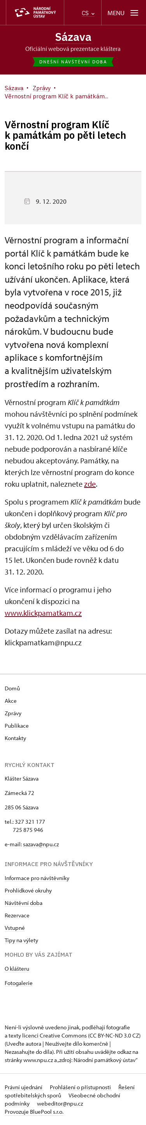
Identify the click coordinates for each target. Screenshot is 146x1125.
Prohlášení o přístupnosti (81, 1087)
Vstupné (15, 927)
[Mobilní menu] (123, 12)
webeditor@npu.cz (60, 1103)
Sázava (73, 37)
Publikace (17, 725)
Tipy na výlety (21, 940)
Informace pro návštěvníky (37, 878)
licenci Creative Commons (54, 1035)
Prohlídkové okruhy (28, 890)
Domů (12, 688)
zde (90, 484)
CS (88, 13)
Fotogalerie (19, 983)
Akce (11, 700)
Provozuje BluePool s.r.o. (34, 1111)
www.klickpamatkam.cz (43, 613)
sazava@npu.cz (41, 844)
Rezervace (17, 915)
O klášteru (17, 968)
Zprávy (13, 713)
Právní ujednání (24, 1087)
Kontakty (15, 738)
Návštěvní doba (23, 903)
